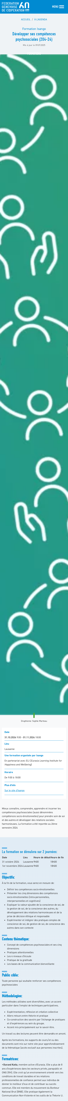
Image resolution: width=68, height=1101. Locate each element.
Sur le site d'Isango (14, 790)
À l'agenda (40, 19)
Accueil (25, 19)
